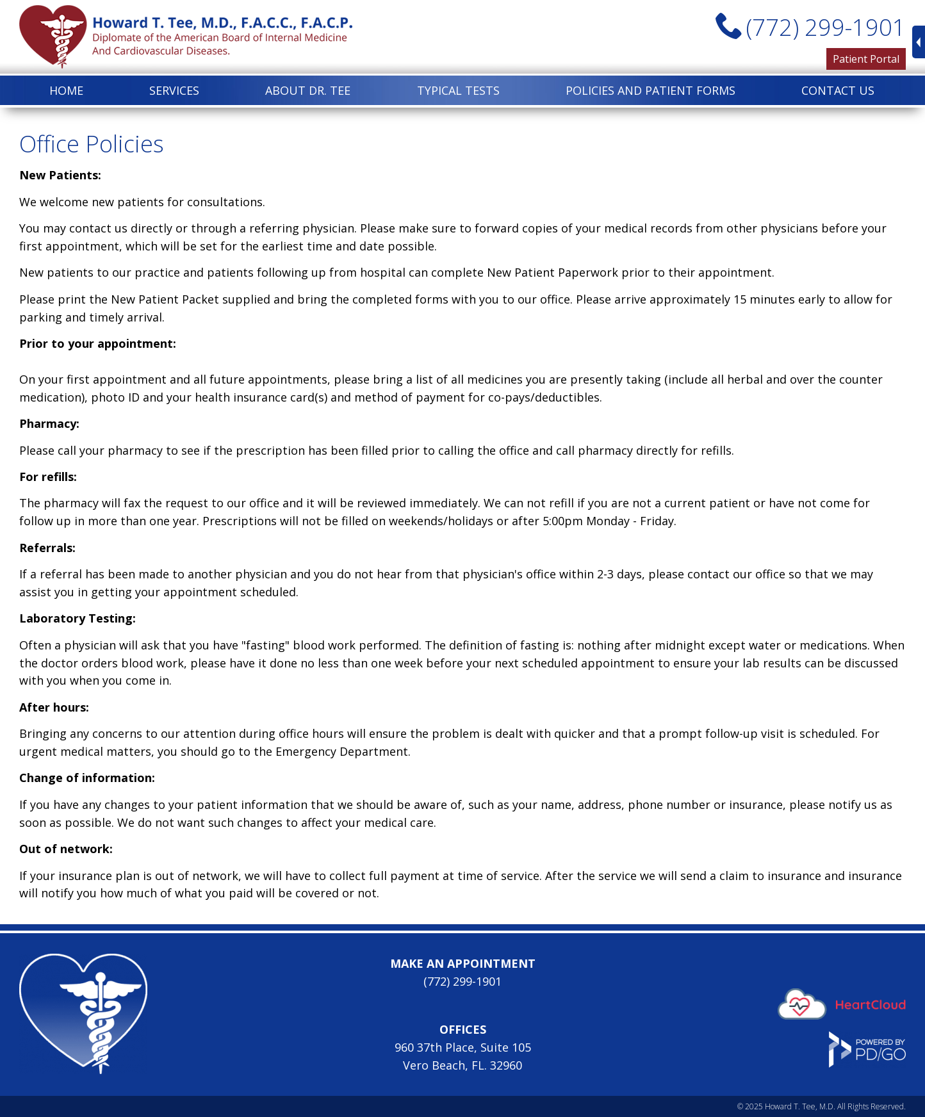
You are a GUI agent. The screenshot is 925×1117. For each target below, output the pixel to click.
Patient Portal (866, 59)
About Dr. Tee (307, 90)
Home (66, 90)
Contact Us (837, 90)
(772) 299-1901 (826, 27)
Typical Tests (458, 90)
